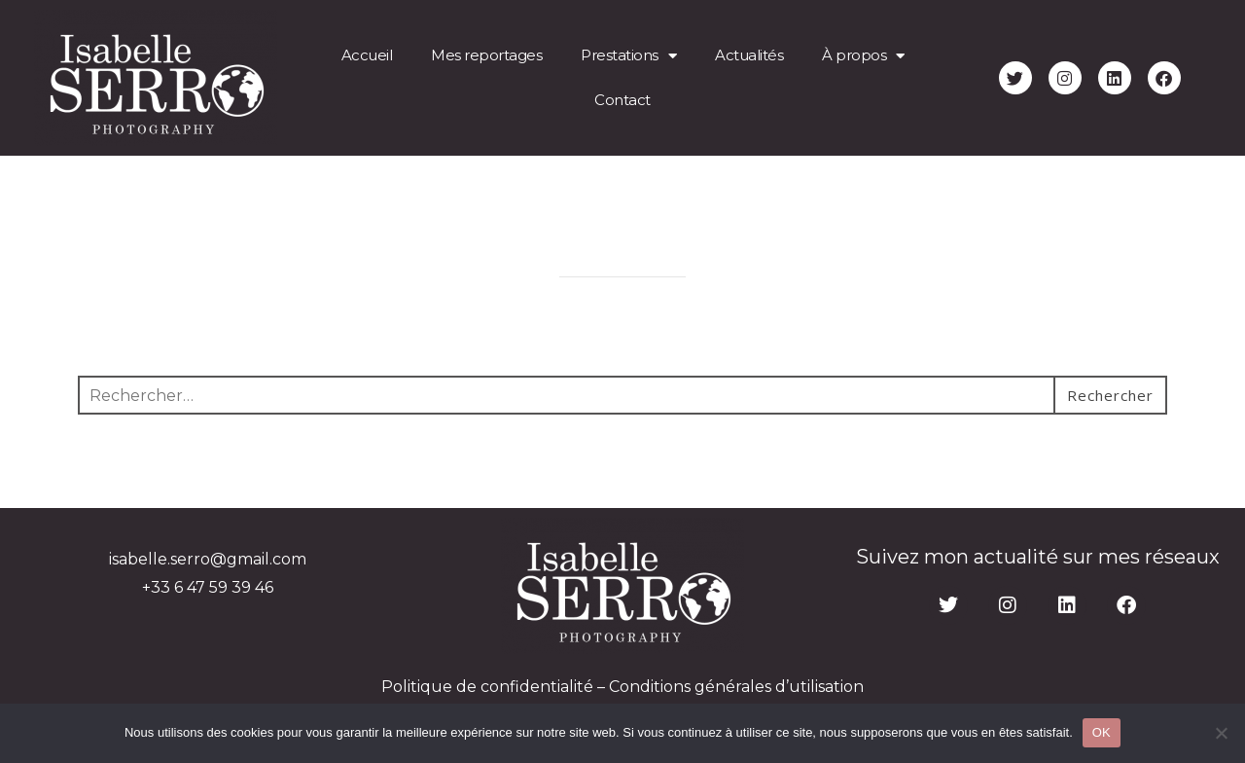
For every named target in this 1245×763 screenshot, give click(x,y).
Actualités (749, 55)
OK (1101, 732)
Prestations (628, 56)
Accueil (367, 55)
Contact (622, 100)
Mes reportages (486, 55)
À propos (863, 56)
